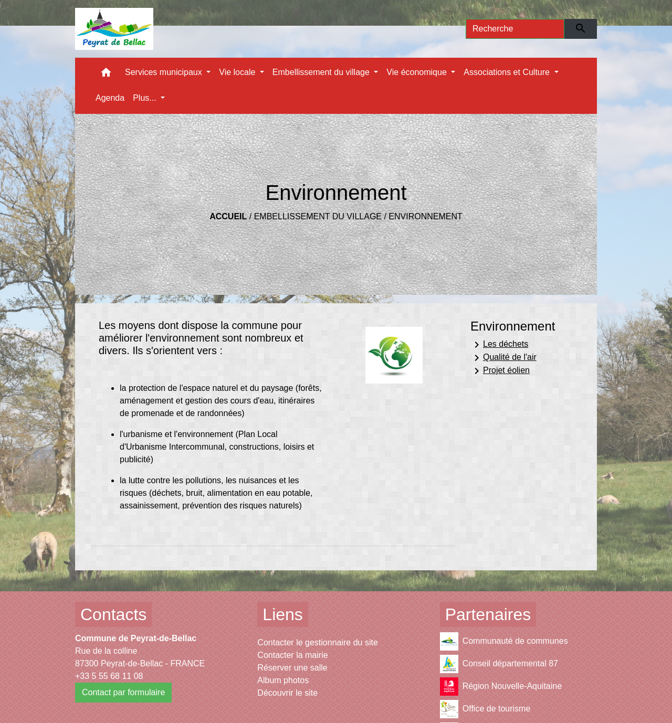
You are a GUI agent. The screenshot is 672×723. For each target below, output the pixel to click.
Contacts (113, 614)
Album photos (283, 680)
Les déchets (499, 344)
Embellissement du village (318, 216)
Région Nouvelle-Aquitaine (501, 686)
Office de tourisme (485, 709)
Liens (282, 614)
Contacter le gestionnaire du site (317, 642)
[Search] (515, 29)
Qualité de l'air (503, 358)
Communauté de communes (504, 641)
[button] (106, 75)
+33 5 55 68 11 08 (109, 676)
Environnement (425, 216)
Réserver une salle (292, 667)
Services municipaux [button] (164, 72)
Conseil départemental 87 (499, 664)
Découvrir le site (287, 692)
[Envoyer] (580, 29)
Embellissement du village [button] (322, 72)
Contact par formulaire (123, 692)
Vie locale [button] (238, 72)
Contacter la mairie (292, 655)
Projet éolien (500, 371)
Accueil (228, 216)
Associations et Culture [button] (508, 72)
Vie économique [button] (417, 72)
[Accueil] (114, 28)
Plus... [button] (146, 97)
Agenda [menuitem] (110, 97)
